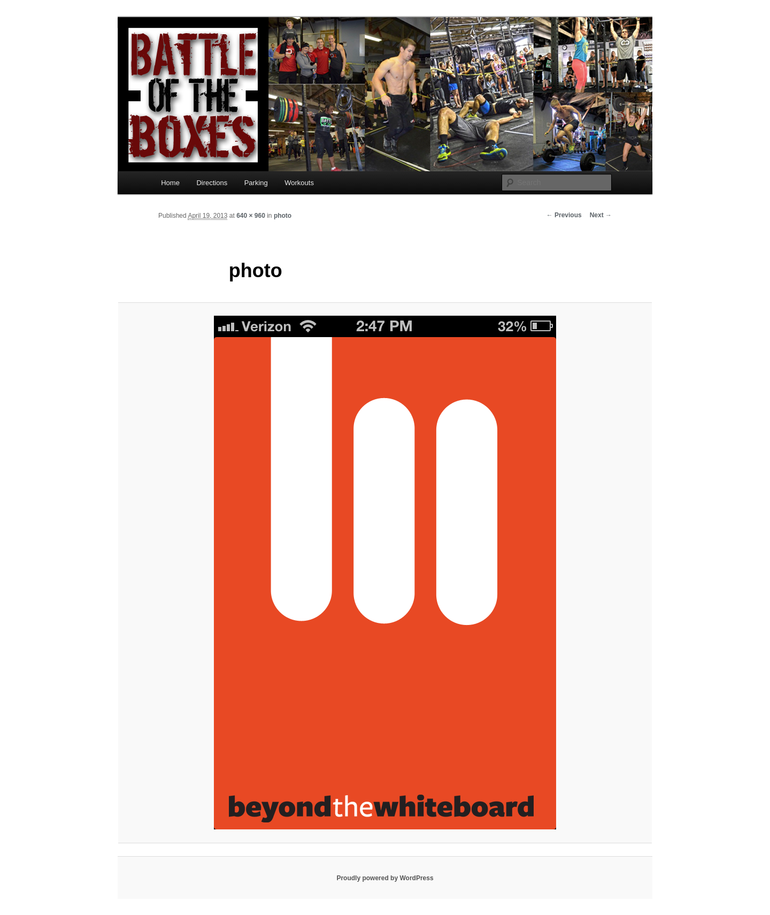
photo (282, 215)
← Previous (564, 215)
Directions (211, 183)
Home (170, 183)
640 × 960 (250, 215)
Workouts (299, 183)
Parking (256, 183)
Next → (601, 215)
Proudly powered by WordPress (384, 878)
